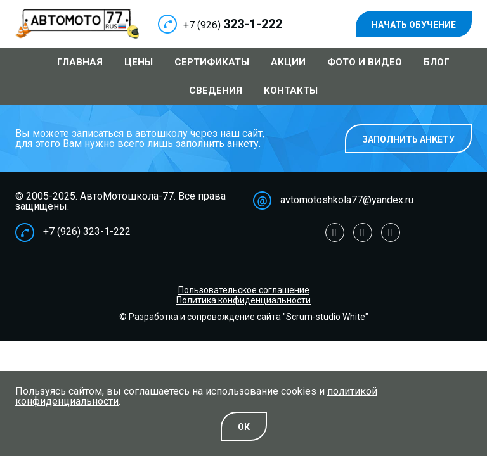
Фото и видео (364, 62)
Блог (437, 62)
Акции (288, 62)
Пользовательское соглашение (243, 290)
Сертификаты (211, 62)
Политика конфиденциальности (243, 300)
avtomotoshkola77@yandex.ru (346, 200)
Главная (80, 62)
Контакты (291, 90)
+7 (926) (232, 25)
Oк (244, 427)
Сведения (215, 90)
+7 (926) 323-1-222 (87, 231)
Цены (138, 62)
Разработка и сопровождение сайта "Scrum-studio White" (248, 317)
